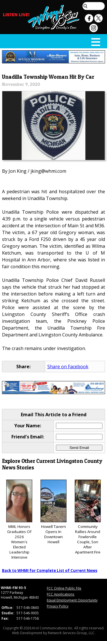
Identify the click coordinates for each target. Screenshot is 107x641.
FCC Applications (60, 594)
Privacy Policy (57, 606)
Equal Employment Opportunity (72, 600)
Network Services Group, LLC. (71, 632)
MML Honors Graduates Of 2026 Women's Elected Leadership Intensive (19, 520)
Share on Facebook (67, 366)
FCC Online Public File (64, 588)
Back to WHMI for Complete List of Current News (49, 570)
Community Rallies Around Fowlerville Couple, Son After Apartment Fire (88, 517)
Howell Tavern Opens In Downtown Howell (53, 512)
